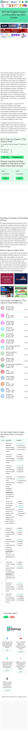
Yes (6, 617)
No (12, 617)
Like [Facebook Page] (7, 650)
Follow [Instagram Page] (21, 671)
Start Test (5, 157)
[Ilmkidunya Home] (5, 1)
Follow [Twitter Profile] (7, 670)
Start (5, 178)
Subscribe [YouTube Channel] (20, 651)
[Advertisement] (14, 53)
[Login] (23, 2)
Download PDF (17, 157)
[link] (20, 2)
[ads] (7, 278)
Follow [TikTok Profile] (7, 690)
